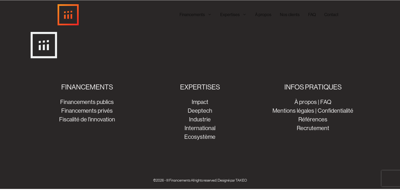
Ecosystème (199, 137)
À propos (263, 14)
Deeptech (200, 110)
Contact (331, 14)
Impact (200, 102)
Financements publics (87, 102)
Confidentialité (335, 110)
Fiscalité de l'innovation (87, 119)
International (200, 128)
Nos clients (290, 14)
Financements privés (87, 110)
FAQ (312, 14)
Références (312, 119)
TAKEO (241, 180)
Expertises (235, 15)
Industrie (200, 119)
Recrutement (313, 128)
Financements (198, 15)
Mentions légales (293, 110)
